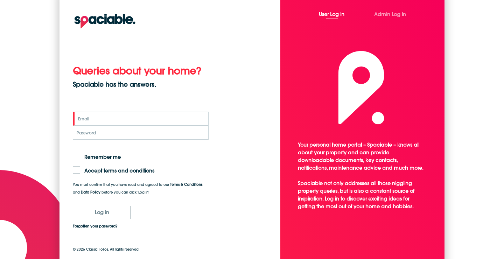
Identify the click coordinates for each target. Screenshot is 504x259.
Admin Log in (390, 14)
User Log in (331, 14)
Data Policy (90, 192)
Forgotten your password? (95, 226)
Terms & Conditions (186, 184)
